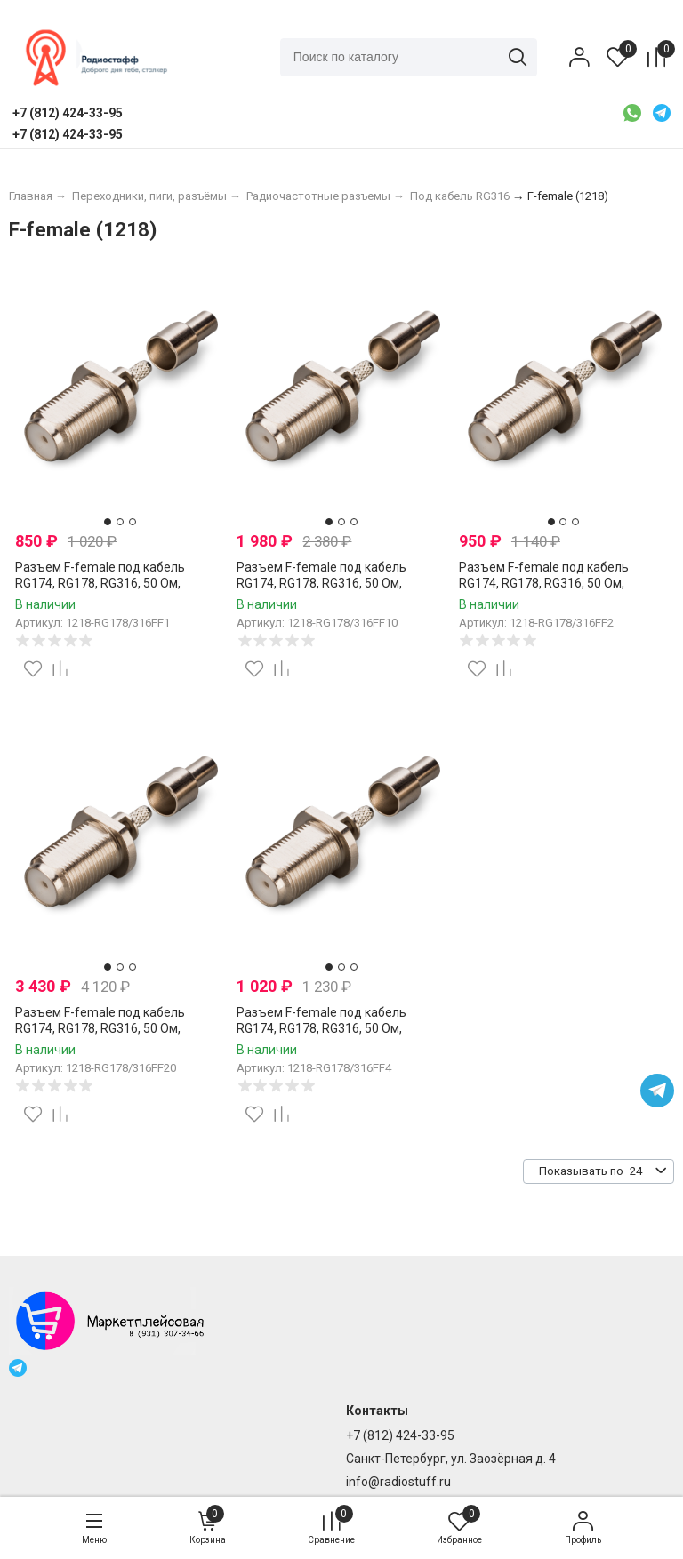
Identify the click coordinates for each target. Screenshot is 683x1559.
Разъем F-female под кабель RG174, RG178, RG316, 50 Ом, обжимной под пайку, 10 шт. (321, 583)
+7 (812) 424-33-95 (400, 1435)
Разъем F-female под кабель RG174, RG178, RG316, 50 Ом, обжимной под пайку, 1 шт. (100, 583)
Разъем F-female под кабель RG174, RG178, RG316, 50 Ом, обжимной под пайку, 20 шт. (100, 1028)
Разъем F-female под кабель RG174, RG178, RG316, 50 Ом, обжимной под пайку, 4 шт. (321, 1028)
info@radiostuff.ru (398, 1482)
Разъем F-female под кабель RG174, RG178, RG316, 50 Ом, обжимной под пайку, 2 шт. (544, 583)
